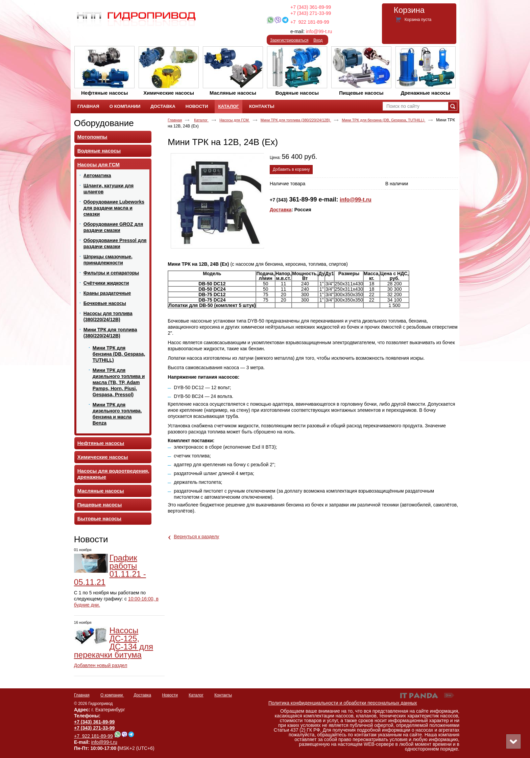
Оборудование (104, 123)
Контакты (223, 695)
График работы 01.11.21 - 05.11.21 (110, 570)
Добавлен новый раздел (100, 665)
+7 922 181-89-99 (309, 22)
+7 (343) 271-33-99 (310, 13)
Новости (91, 539)
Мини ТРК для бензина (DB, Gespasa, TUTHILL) (383, 120)
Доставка (280, 209)
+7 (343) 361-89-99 (310, 7)
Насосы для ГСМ (234, 120)
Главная (175, 120)
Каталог (228, 106)
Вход (317, 40)
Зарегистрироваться (289, 40)
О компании (112, 695)
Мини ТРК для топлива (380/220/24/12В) (296, 120)
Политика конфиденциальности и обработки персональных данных (342, 703)
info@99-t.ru (319, 31)
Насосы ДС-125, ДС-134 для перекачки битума (113, 642)
